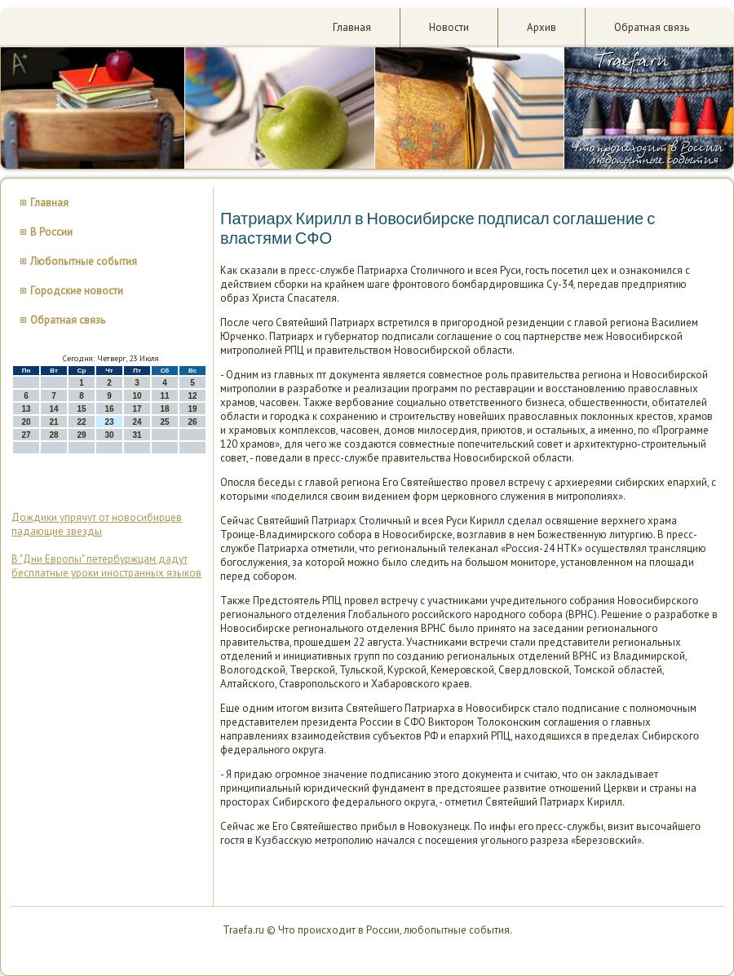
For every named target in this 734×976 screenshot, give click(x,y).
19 (192, 408)
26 (192, 421)
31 (136, 435)
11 (164, 395)
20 (25, 421)
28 (53, 435)
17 (136, 408)
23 (108, 421)
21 (53, 421)
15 (81, 408)
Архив (541, 27)
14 (53, 408)
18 (164, 408)
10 (136, 395)
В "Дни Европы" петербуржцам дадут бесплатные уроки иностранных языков (106, 566)
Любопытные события (83, 261)
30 (108, 435)
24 (136, 421)
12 (192, 395)
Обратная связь (651, 27)
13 (25, 408)
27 (25, 435)
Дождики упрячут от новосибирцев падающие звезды (96, 524)
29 (81, 435)
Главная (352, 27)
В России (51, 232)
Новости (449, 27)
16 (108, 408)
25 (164, 421)
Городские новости (76, 291)
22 (81, 421)
